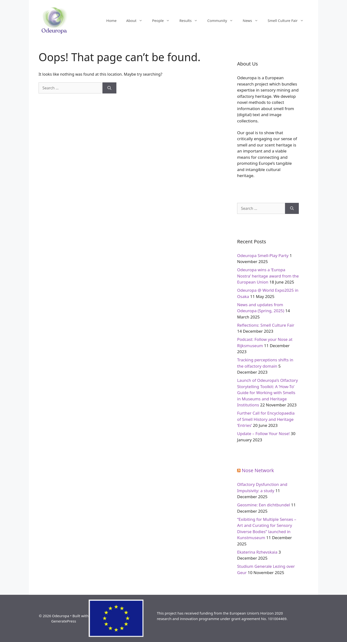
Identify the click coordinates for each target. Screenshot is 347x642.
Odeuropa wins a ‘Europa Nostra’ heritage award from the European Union (268, 276)
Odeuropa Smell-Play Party (262, 255)
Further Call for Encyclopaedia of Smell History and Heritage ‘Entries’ (266, 419)
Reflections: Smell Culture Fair (265, 325)
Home (111, 20)
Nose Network (258, 470)
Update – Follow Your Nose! (263, 433)
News (253, 20)
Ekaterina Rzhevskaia (257, 552)
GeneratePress (63, 621)
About (136, 20)
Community (222, 20)
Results (190, 20)
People (163, 20)
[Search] (109, 87)
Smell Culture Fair (288, 20)
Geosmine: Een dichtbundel (263, 505)
